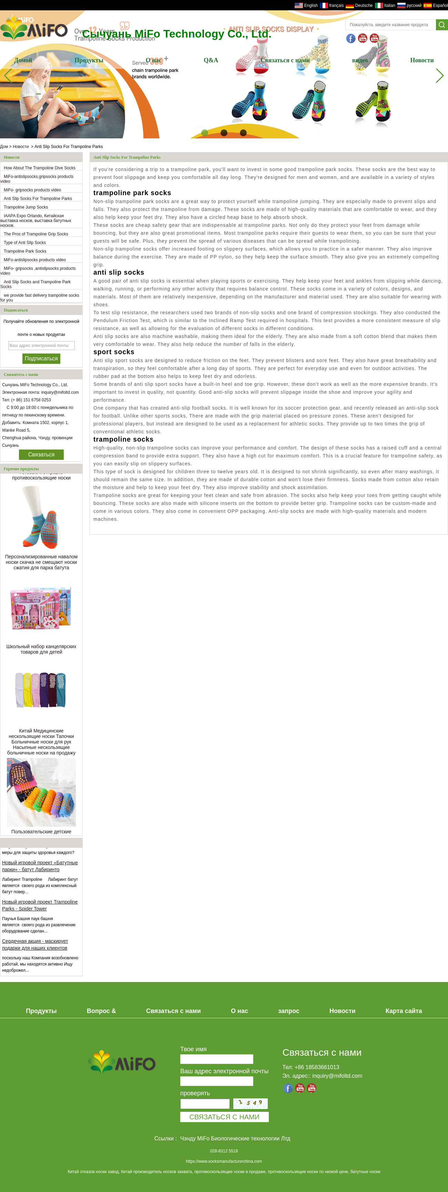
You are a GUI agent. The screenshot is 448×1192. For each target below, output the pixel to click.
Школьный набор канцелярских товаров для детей (41, 650)
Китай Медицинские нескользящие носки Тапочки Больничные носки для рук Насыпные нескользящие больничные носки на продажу (41, 743)
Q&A (211, 60)
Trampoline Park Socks (25, 251)
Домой (23, 60)
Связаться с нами (285, 60)
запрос (288, 1011)
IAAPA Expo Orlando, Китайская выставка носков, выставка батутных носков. (35, 220)
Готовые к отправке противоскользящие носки (41, 476)
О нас (154, 60)
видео (360, 60)
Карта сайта (404, 1011)
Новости (422, 60)
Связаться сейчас (41, 456)
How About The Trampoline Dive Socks (39, 168)
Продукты (88, 60)
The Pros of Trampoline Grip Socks (36, 234)
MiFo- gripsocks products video (32, 190)
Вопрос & (101, 1011)
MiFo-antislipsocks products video (35, 259)
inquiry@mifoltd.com (337, 1076)
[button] (204, 132)
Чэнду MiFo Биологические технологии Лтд (235, 1138)
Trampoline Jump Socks (26, 207)
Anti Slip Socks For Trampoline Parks (38, 198)
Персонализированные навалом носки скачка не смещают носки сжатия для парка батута (41, 563)
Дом (4, 146)
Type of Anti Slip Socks (25, 242)
